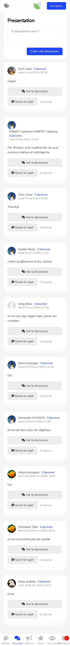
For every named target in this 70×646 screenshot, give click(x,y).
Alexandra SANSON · (39, 418)
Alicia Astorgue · (35, 363)
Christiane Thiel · (35, 527)
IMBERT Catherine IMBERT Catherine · (34, 134)
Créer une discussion (45, 51)
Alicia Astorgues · (36, 472)
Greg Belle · (32, 304)
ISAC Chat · (32, 69)
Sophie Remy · (34, 249)
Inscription (56, 6)
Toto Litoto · (33, 195)
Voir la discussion (35, 91)
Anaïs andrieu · (34, 582)
